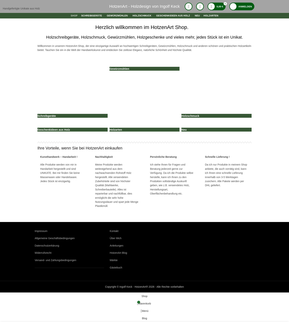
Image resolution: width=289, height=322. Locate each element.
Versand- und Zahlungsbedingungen (55, 260)
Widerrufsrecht (43, 252)
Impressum (41, 231)
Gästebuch (116, 267)
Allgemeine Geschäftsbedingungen (55, 238)
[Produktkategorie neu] (144, 81)
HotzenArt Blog (118, 252)
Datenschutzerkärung (47, 245)
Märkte (114, 260)
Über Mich (115, 238)
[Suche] (188, 6)
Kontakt (114, 231)
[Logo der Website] (45, 6)
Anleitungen (116, 245)
